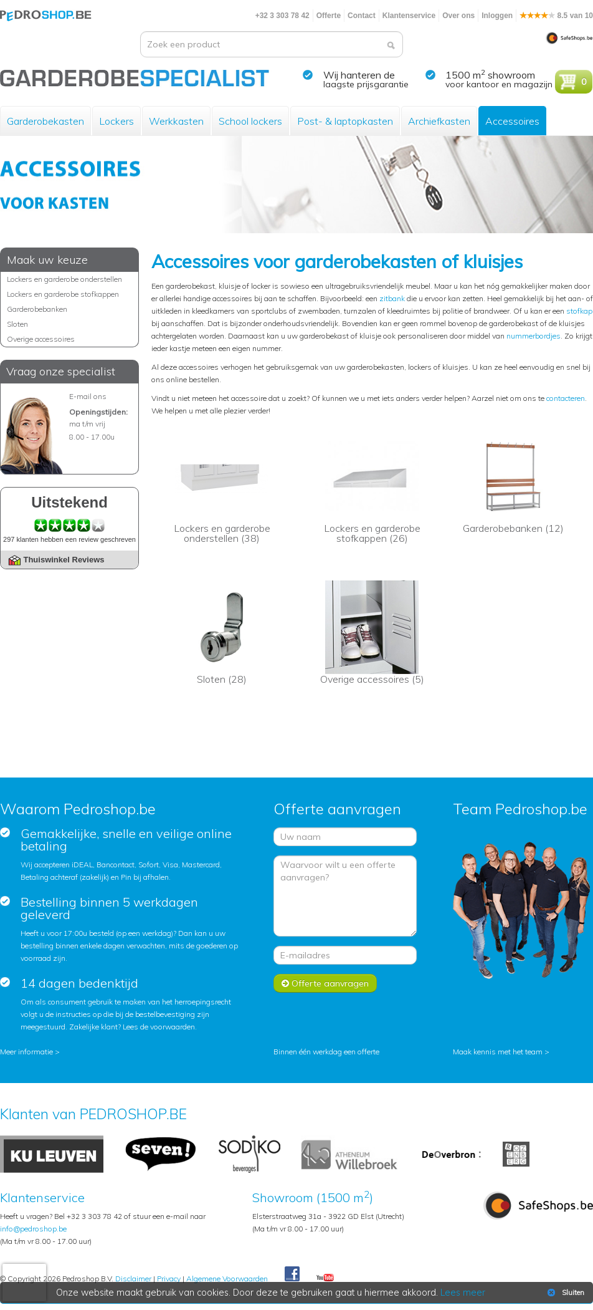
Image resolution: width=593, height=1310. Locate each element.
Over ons (458, 15)
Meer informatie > (30, 1051)
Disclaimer (133, 1278)
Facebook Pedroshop (292, 1274)
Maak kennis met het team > (501, 1051)
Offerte (328, 15)
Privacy (169, 1278)
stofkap (579, 310)
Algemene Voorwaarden (227, 1278)
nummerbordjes (533, 335)
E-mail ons (88, 396)
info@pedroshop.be (33, 1228)
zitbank (392, 298)
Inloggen (497, 15)
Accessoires (512, 121)
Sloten (17, 324)
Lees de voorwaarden (159, 1026)
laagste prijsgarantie (366, 84)
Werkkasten (176, 121)
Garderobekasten (45, 121)
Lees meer (462, 1292)
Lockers (116, 121)
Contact (362, 15)
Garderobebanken (37, 309)
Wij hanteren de (359, 75)
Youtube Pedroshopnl (325, 1278)
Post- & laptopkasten (345, 121)
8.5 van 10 (556, 15)
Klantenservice (408, 15)
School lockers (250, 121)
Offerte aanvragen (325, 983)
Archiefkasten (439, 121)
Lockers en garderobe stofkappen (63, 294)
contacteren (565, 398)
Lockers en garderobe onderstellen (64, 279)
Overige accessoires (41, 339)
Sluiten (564, 1292)
